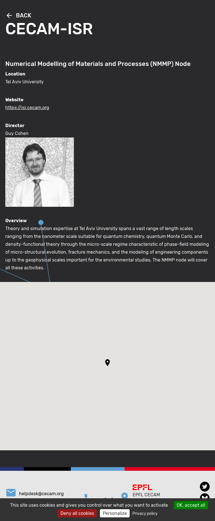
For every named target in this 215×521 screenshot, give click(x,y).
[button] (107, 362)
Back (18, 15)
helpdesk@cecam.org (41, 493)
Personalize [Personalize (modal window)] (115, 513)
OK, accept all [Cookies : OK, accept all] (191, 505)
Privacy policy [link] (145, 513)
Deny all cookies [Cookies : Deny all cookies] (77, 513)
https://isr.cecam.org (27, 107)
